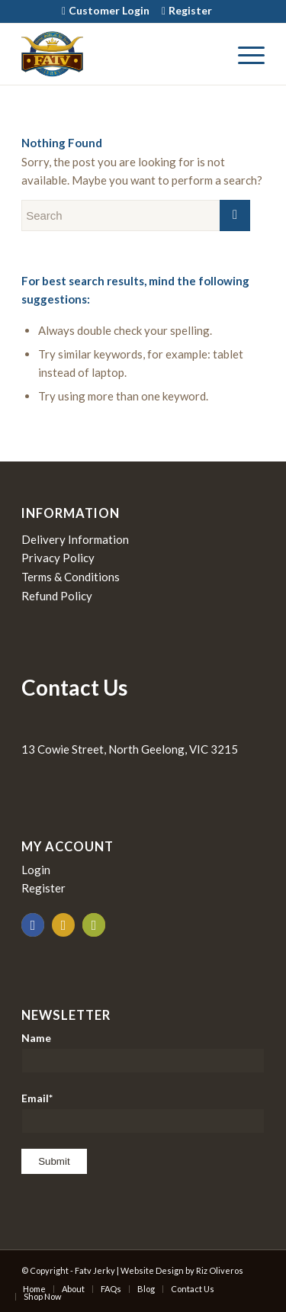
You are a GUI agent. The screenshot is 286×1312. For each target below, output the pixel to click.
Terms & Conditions (70, 577)
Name (143, 1052)
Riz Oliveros (219, 1270)
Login (35, 869)
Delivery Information (75, 539)
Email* (143, 1113)
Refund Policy (56, 596)
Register (190, 10)
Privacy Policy (58, 557)
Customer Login (109, 10)
